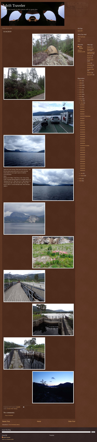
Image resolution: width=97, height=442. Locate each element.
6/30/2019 (82, 170)
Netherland (89, 65)
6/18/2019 (82, 143)
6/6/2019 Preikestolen (85, 116)
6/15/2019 (82, 136)
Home (39, 421)
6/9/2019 (82, 123)
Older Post (71, 421)
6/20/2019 (82, 148)
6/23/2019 (82, 154)
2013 (80, 89)
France (88, 63)
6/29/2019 (82, 168)
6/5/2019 (82, 114)
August (82, 175)
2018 (80, 96)
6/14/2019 (82, 134)
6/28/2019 (82, 166)
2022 (80, 178)
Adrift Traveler (13, 5)
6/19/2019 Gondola (84, 145)
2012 (80, 87)
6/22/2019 (82, 152)
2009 (80, 83)
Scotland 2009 (90, 69)
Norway (15, 408)
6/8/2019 (82, 120)
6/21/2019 (82, 150)
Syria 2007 (80, 30)
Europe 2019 (10, 408)
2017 (80, 94)
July (82, 173)
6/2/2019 (82, 107)
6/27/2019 (82, 163)
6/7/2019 (82, 118)
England (89, 57)
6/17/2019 (82, 141)
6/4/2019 (82, 111)
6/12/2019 (82, 129)
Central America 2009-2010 (91, 53)
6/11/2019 (82, 127)
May (82, 100)
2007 (80, 80)
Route (79, 39)
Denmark (89, 55)
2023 (80, 180)
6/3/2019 (82, 109)
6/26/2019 (82, 161)
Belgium (89, 47)
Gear (79, 41)
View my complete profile (8, 439)
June (82, 103)
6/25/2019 (82, 159)
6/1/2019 (82, 105)
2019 (80, 98)
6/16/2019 (82, 138)
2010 (80, 85)
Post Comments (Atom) (14, 424)
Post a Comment (9, 415)
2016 (80, 92)
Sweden (89, 72)
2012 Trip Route (81, 36)
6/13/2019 (82, 132)
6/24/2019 (82, 157)
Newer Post (6, 421)
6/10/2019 (82, 125)
